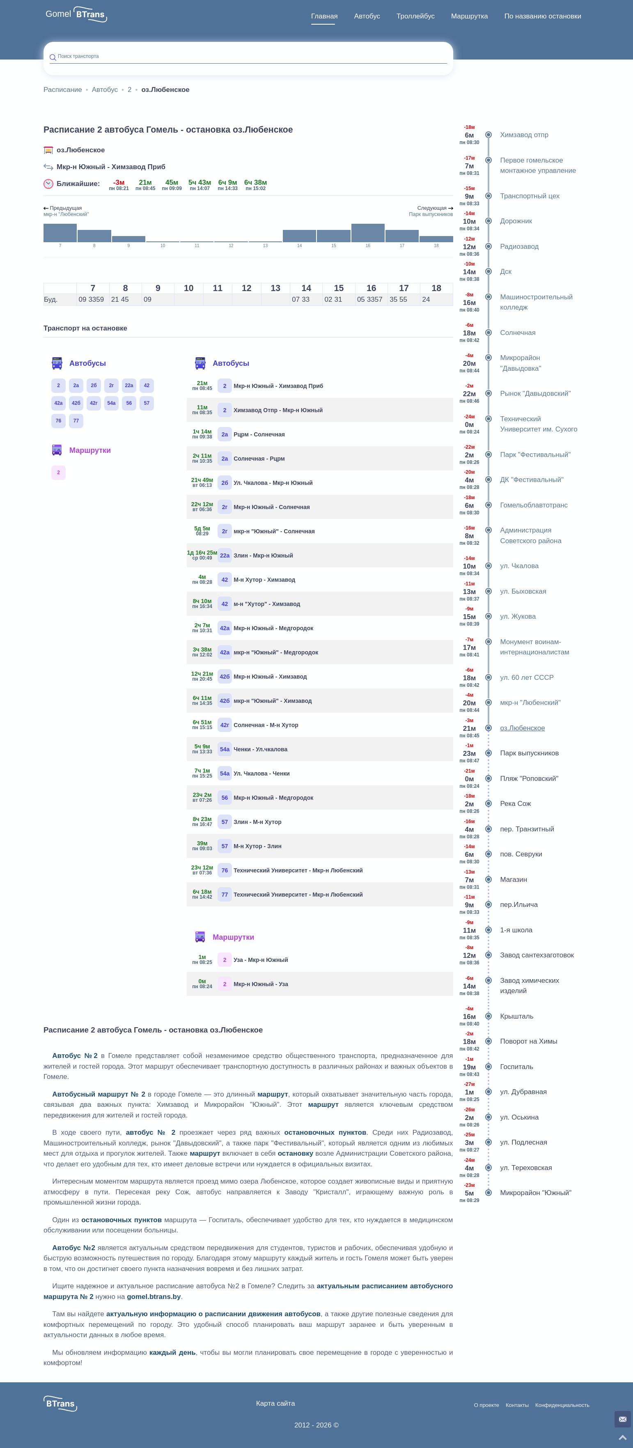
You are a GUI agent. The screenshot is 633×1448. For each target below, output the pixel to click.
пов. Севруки (501, 854)
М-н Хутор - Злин (237, 846)
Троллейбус (416, 16)
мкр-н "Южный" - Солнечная (254, 531)
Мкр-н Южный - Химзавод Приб (111, 167)
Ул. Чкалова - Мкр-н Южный (253, 482)
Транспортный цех (509, 196)
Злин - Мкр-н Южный (243, 555)
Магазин (493, 880)
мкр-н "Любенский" (510, 703)
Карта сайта (275, 1403)
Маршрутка (469, 16)
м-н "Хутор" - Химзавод (246, 604)
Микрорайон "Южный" (515, 1193)
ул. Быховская (502, 592)
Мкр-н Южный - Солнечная (251, 507)
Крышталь (496, 1016)
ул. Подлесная (503, 1142)
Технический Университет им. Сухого (518, 424)
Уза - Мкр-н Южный (240, 959)
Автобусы (78, 363)
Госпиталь (496, 1067)
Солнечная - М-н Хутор (245, 725)
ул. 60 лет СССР (506, 678)
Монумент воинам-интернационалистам (514, 647)
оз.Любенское (81, 150)
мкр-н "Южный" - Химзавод (252, 700)
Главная (324, 16)
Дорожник (495, 221)
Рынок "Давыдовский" (515, 394)
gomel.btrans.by (154, 1297)
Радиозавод (499, 247)
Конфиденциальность (562, 1405)
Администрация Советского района (510, 536)
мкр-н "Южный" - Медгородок (255, 652)
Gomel (58, 14)
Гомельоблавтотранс (513, 505)
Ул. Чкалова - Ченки (241, 773)
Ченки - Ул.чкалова (240, 749)
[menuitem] (324, 16)
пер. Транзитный (506, 829)
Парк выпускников (509, 753)
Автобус (367, 16)
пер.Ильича (498, 905)
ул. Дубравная (503, 1092)
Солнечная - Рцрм (239, 458)
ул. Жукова (497, 617)
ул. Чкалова (499, 566)
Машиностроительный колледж (516, 302)
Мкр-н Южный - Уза (240, 984)
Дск (485, 272)
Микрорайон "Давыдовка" (500, 363)
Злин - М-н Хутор (237, 822)
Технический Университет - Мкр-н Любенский (278, 870)
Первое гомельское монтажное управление (517, 166)
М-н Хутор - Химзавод (244, 579)
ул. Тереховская (506, 1168)
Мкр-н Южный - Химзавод (250, 676)
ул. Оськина (499, 1117)
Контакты (517, 1405)
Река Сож (495, 804)
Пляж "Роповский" (509, 779)
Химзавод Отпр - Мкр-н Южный (258, 410)
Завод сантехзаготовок (516, 955)
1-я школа (496, 930)
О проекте (486, 1405)
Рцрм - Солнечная (239, 434)
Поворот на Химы (508, 1041)
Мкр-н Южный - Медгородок (253, 628)
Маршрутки (81, 450)
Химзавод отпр (504, 135)
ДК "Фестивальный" (511, 480)
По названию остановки (543, 16)
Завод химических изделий (509, 986)
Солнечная (497, 333)
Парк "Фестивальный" (515, 455)
